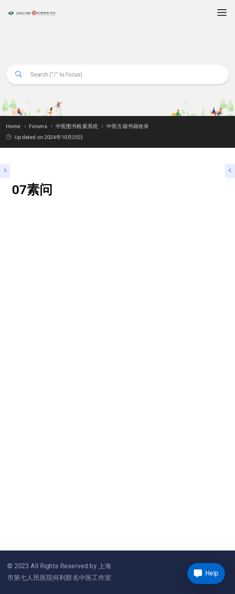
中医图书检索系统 (77, 126)
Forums (38, 126)
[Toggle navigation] (222, 12)
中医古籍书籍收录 (127, 126)
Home (13, 126)
